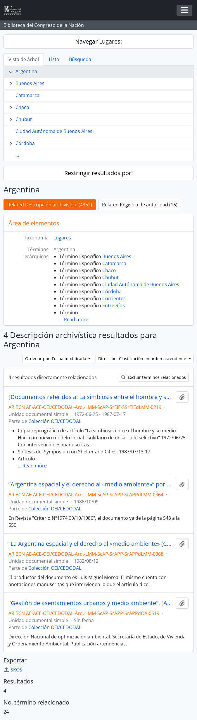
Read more (76, 319)
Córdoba (25, 143)
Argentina (26, 71)
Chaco (22, 107)
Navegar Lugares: (98, 41)
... (17, 155)
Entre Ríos (113, 305)
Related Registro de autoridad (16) (139, 204)
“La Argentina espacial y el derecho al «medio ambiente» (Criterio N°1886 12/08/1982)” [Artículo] (90, 543)
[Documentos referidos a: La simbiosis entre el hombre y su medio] (90, 396)
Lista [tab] (54, 59)
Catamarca (27, 95)
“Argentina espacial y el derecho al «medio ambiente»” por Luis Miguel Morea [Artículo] (90, 484)
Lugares (62, 237)
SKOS (13, 670)
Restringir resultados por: (98, 173)
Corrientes (114, 298)
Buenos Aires (29, 83)
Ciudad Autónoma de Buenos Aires (53, 131)
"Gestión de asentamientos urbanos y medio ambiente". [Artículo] (90, 603)
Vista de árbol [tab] (23, 59)
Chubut (23, 119)
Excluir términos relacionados (153, 377)
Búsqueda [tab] (80, 59)
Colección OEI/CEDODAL (54, 421)
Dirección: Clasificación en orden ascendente (142, 358)
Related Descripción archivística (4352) (49, 204)
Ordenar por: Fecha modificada (56, 358)
